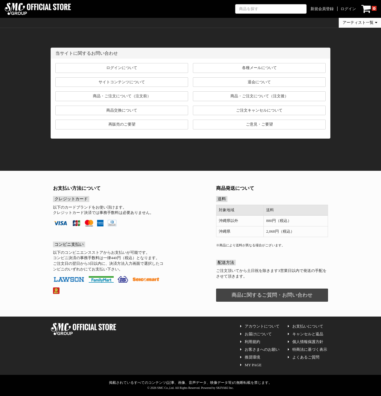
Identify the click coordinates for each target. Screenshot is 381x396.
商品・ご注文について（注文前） (122, 96)
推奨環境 (250, 357)
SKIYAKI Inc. (225, 387)
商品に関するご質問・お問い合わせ (272, 295)
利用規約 (250, 341)
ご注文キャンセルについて (259, 110)
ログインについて (121, 67)
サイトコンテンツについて (122, 82)
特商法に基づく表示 (307, 349)
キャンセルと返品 (305, 334)
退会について (259, 82)
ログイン (348, 9)
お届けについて (256, 334)
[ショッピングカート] (369, 9)
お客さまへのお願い (259, 349)
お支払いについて (305, 326)
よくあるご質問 (303, 357)
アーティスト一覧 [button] (360, 22)
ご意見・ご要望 (259, 124)
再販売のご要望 (121, 124)
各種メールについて (259, 67)
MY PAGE (250, 365)
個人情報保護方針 (305, 341)
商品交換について (121, 110)
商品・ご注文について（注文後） (259, 96)
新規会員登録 (322, 9)
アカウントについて (259, 326)
